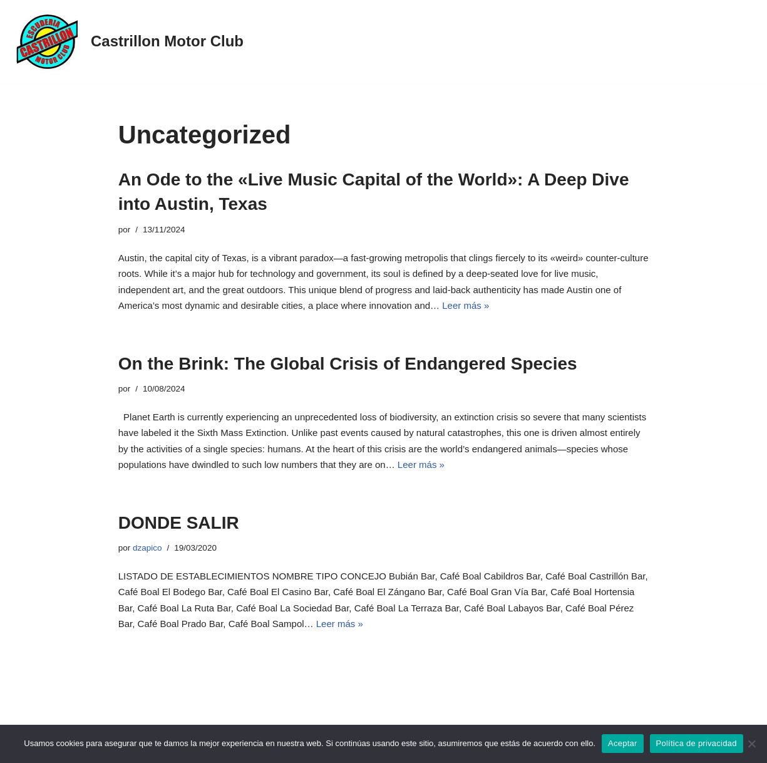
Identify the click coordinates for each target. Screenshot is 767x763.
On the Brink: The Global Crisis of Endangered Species (347, 363)
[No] (751, 743)
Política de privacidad (696, 743)
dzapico (147, 548)
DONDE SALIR (178, 522)
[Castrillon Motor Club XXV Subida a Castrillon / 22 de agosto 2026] (126, 41)
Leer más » (465, 305)
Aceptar (622, 743)
